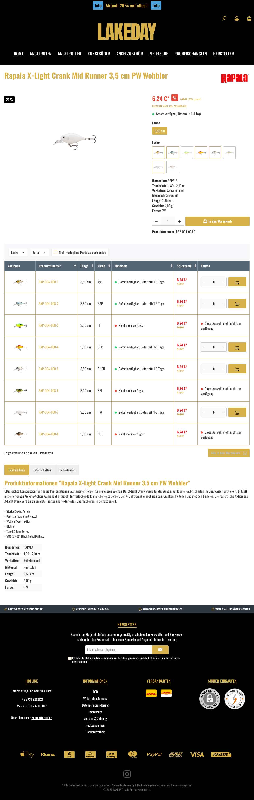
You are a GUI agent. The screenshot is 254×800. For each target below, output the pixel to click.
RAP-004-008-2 (49, 303)
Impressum (95, 711)
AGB (150, 658)
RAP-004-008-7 (48, 412)
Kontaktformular (41, 717)
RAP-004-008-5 (49, 368)
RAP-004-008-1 (48, 281)
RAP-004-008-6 (49, 390)
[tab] (16, 470)
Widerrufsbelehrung (95, 698)
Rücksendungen (95, 725)
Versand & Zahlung (95, 718)
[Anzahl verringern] (156, 221)
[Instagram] (127, 774)
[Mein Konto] (236, 18)
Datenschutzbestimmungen (99, 658)
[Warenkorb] (248, 18)
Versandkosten (120, 785)
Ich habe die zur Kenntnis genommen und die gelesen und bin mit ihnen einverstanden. (126, 660)
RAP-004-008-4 (49, 347)
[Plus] (224, 281)
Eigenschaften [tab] (42, 469)
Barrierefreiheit (95, 731)
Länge (18, 252)
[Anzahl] (167, 221)
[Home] (22, 53)
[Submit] (160, 649)
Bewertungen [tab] (67, 469)
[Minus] (203, 281)
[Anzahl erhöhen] (179, 221)
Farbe (39, 252)
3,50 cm (160, 130)
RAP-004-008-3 (49, 325)
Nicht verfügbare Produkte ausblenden (82, 252)
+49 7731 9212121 (31, 699)
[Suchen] (224, 18)
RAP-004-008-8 (49, 433)
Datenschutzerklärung (95, 705)
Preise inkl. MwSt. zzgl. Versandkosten (169, 105)
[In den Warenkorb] (217, 221)
